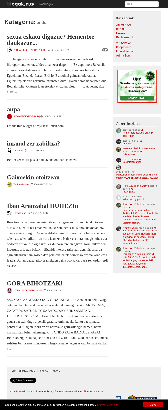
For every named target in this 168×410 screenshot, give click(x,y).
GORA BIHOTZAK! (35, 283)
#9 (155, 227)
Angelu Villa (130, 228)
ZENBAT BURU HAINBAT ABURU (29, 50)
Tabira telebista (21, 184)
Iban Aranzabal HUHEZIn (42, 205)
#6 (131, 188)
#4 (140, 159)
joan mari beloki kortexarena (139, 148)
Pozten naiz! (129, 191)
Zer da (44, 371)
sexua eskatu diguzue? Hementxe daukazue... (50, 39)
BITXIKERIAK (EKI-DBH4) (26, 116)
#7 (140, 196)
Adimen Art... (124, 25)
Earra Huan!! (19, 213)
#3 (140, 151)
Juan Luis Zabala (132, 204)
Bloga (56, 371)
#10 (129, 251)
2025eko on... (125, 43)
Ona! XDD (127, 143)
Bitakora (88, 391)
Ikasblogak (46, 4)
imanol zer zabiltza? (33, 143)
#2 (141, 140)
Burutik (121, 29)
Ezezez (120, 33)
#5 (133, 171)
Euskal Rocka (125, 51)
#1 (142, 129)
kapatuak (18, 150)
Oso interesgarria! (132, 162)
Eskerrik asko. (130, 154)
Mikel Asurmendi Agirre (136, 186)
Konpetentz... (124, 47)
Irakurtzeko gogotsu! (133, 199)
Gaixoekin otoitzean (33, 177)
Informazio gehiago (107, 405)
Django (50, 391)
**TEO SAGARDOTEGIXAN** (27, 290)
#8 (130, 207)
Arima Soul (123, 55)
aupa (13, 109)
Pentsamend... (125, 37)
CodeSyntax (16, 391)
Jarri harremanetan (22, 371)
